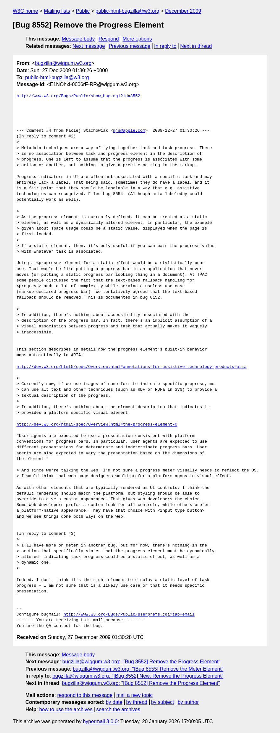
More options (137, 38)
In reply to (165, 46)
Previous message (130, 46)
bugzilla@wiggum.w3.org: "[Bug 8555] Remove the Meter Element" (148, 669)
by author (188, 702)
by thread (136, 702)
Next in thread (196, 46)
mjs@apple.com (129, 131)
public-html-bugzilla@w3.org (127, 11)
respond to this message (84, 695)
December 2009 (183, 11)
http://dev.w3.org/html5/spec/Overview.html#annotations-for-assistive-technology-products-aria (131, 367)
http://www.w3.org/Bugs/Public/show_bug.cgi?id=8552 (78, 96)
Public (83, 11)
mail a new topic (134, 695)
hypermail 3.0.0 (100, 721)
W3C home (25, 11)
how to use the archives (66, 709)
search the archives (118, 709)
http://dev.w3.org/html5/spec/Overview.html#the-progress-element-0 (96, 424)
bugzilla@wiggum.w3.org (63, 63)
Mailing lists (57, 11)
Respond (109, 38)
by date (114, 702)
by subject (162, 702)
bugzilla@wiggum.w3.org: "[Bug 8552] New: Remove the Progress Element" (137, 676)
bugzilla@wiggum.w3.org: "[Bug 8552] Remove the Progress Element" (141, 661)
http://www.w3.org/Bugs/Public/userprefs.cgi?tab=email (128, 614)
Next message (89, 46)
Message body (78, 38)
